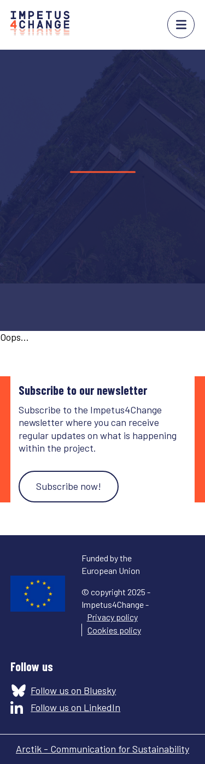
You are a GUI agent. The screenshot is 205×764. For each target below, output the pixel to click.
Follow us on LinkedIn (75, 707)
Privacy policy (112, 617)
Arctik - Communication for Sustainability (102, 749)
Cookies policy (114, 630)
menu (181, 24)
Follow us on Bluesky (73, 690)
